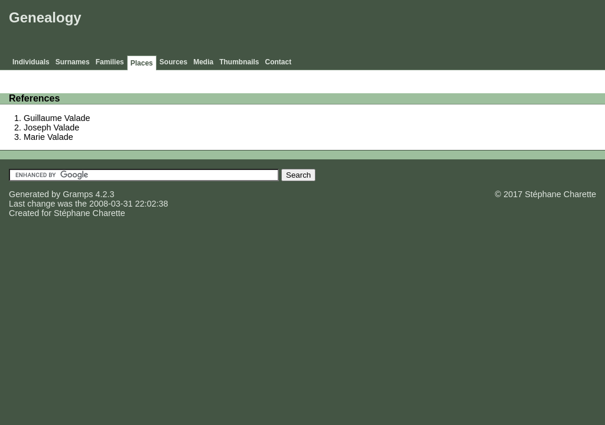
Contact (278, 62)
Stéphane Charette (89, 213)
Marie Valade (48, 137)
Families (110, 62)
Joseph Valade (51, 127)
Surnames (73, 62)
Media (203, 62)
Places (142, 63)
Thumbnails (239, 62)
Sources (173, 62)
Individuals (31, 62)
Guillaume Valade (57, 118)
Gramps (78, 194)
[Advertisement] (387, 29)
